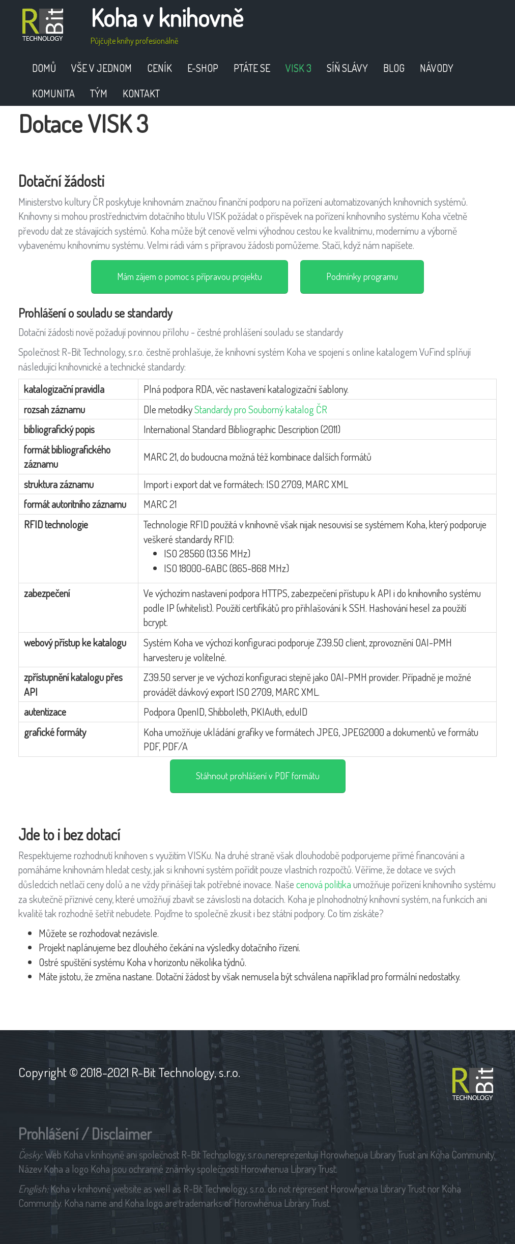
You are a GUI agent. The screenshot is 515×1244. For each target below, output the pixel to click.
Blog (394, 67)
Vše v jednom (101, 67)
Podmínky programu (362, 276)
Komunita (53, 93)
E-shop (202, 67)
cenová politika (323, 884)
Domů (44, 67)
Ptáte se (252, 67)
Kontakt (141, 93)
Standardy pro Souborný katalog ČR (260, 409)
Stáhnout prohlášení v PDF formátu (258, 775)
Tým (98, 93)
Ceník (159, 67)
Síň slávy (347, 67)
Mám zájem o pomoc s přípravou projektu (189, 276)
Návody (436, 67)
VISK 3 (298, 67)
